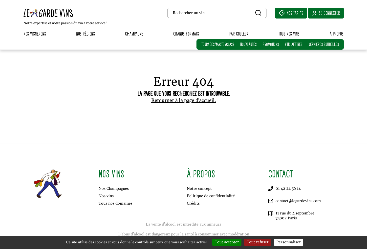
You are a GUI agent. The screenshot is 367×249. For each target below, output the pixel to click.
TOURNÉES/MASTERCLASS (217, 44)
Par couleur (238, 33)
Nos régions (85, 33)
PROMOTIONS (271, 44)
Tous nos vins (289, 33)
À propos (337, 33)
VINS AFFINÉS (293, 44)
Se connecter (326, 13)
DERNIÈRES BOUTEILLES (323, 44)
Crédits (193, 203)
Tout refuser (258, 242)
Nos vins (106, 195)
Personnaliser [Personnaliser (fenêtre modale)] (288, 242)
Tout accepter (227, 242)
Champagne (134, 33)
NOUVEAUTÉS (248, 44)
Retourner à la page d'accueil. (183, 100)
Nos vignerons (34, 33)
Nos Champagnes (114, 188)
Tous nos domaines (115, 203)
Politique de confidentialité (211, 195)
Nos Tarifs (291, 13)
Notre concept (199, 188)
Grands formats (186, 33)
